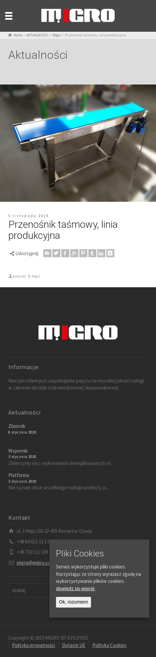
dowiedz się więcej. (75, 588)
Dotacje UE (73, 645)
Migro (36, 276)
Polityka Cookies (109, 645)
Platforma (18, 475)
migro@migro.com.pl (38, 562)
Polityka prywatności (33, 645)
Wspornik (18, 451)
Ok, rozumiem (73, 602)
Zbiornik (16, 426)
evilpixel (19, 276)
